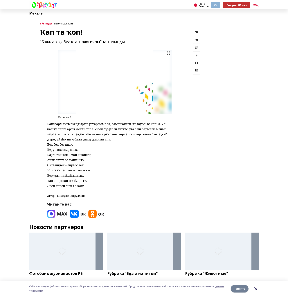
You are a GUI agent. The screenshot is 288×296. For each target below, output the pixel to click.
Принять (240, 288)
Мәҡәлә (35, 13)
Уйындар (46, 23)
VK (215, 5)
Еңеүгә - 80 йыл (237, 5)
